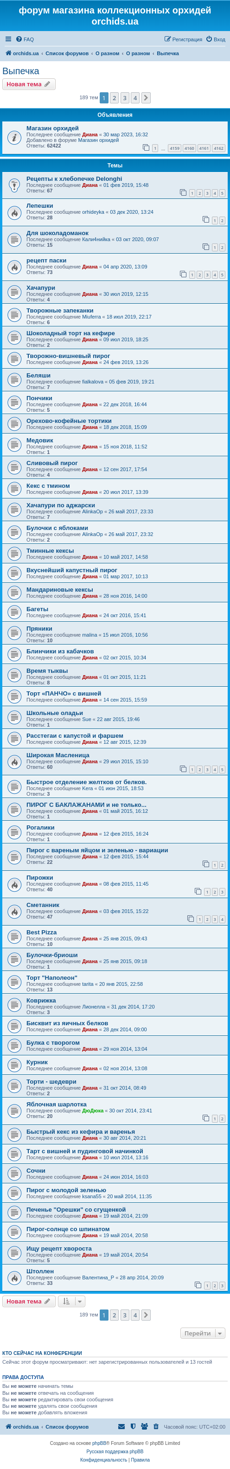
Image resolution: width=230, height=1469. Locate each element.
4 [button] (135, 98)
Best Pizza (41, 932)
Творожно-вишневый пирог (68, 355)
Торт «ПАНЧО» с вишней (63, 693)
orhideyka (93, 212)
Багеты (37, 609)
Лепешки (39, 205)
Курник (37, 1062)
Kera (87, 788)
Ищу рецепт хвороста (59, 1248)
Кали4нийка (96, 239)
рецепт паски (46, 260)
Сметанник (42, 904)
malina (89, 635)
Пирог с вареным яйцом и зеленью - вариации (97, 850)
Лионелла (93, 1006)
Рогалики (40, 827)
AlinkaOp (92, 511)
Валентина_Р (98, 1277)
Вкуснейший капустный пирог (71, 570)
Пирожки (39, 877)
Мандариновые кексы (59, 589)
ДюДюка (92, 1110)
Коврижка (41, 1000)
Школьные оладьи (54, 712)
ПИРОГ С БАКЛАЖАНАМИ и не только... (86, 804)
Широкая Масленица (57, 755)
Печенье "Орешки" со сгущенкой (76, 1209)
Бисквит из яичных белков (67, 1023)
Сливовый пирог (52, 463)
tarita (87, 984)
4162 (219, 148)
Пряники (39, 628)
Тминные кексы (50, 550)
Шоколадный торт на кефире (70, 333)
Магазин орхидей (52, 128)
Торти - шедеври (51, 1081)
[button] (146, 97)
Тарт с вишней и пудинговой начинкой (84, 1151)
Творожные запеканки (60, 310)
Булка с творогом (53, 1042)
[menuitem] (24, 39)
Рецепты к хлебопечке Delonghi (74, 178)
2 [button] (114, 98)
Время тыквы (47, 670)
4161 (204, 148)
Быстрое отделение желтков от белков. (86, 782)
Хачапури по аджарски (60, 505)
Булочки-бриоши (52, 955)
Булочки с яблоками (57, 527)
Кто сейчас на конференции (42, 1353)
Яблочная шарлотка (56, 1104)
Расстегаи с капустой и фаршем (74, 735)
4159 (174, 148)
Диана (89, 134)
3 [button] (125, 98)
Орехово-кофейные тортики (69, 420)
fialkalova (92, 381)
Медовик (39, 440)
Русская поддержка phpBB (114, 1451)
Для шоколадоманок (57, 233)
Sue (86, 719)
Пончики (39, 398)
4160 (189, 148)
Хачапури (40, 287)
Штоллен (40, 1271)
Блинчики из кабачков (60, 651)
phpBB (99, 1443)
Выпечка (20, 71)
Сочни (35, 1170)
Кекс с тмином (48, 485)
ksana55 (92, 1196)
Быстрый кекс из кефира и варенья (80, 1131)
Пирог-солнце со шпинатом (67, 1229)
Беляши (38, 375)
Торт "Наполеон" (51, 977)
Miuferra (91, 316)
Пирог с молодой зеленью (66, 1190)
